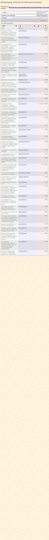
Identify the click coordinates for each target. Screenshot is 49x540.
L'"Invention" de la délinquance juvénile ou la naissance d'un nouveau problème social (9, 132)
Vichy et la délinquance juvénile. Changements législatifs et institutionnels (9, 253)
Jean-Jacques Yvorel (25, 129)
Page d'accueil (43, 7)
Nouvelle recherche (31, 7)
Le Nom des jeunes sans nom (9, 182)
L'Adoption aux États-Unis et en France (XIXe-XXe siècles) (9, 100)
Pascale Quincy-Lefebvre (26, 54)
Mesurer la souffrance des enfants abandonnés (9, 224)
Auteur (4, 15)
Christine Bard (23, 79)
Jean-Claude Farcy (24, 94)
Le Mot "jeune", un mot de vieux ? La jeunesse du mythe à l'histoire (9, 178)
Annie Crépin (22, 74)
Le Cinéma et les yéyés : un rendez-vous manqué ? (10, 173)
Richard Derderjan (24, 154)
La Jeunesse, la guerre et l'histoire (9, 150)
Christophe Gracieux (24, 82)
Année (4, 18)
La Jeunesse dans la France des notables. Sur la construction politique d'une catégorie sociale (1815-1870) (9, 144)
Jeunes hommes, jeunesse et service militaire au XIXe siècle (9, 76)
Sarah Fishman (23, 251)
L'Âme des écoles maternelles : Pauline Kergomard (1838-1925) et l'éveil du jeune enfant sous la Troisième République (9, 106)
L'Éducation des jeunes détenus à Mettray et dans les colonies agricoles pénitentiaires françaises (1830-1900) (9, 120)
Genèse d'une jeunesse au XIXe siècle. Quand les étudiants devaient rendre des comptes (9, 70)
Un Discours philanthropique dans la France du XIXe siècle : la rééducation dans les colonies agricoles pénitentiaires (9, 245)
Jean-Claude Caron (24, 141)
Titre (4, 12)
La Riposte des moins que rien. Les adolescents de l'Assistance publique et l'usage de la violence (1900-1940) (9, 167)
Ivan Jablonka (22, 30)
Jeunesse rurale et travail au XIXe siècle (9, 95)
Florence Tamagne (24, 37)
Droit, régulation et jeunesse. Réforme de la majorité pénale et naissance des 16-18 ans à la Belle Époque (9, 56)
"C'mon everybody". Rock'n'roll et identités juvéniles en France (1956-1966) (9, 40)
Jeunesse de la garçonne (9, 80)
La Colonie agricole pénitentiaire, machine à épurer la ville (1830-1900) (9, 138)
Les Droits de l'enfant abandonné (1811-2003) (9, 196)
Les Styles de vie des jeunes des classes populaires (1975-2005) (8, 208)
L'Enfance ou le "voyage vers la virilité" (9, 126)
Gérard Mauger (23, 206)
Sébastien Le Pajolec (25, 173)
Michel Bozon (22, 89)
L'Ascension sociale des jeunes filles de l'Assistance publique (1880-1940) (9, 113)
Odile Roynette (23, 75)
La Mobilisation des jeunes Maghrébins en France (9, 154)
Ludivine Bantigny (24, 150)
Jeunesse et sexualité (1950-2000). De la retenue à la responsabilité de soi (9, 90)
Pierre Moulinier (23, 67)
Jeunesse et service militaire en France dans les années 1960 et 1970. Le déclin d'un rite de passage (9, 84)
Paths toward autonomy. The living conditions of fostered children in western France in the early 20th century (9, 236)
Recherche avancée (16, 7)
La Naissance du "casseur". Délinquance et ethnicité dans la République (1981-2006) (9, 160)
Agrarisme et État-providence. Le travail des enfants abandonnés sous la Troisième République (9, 33)
